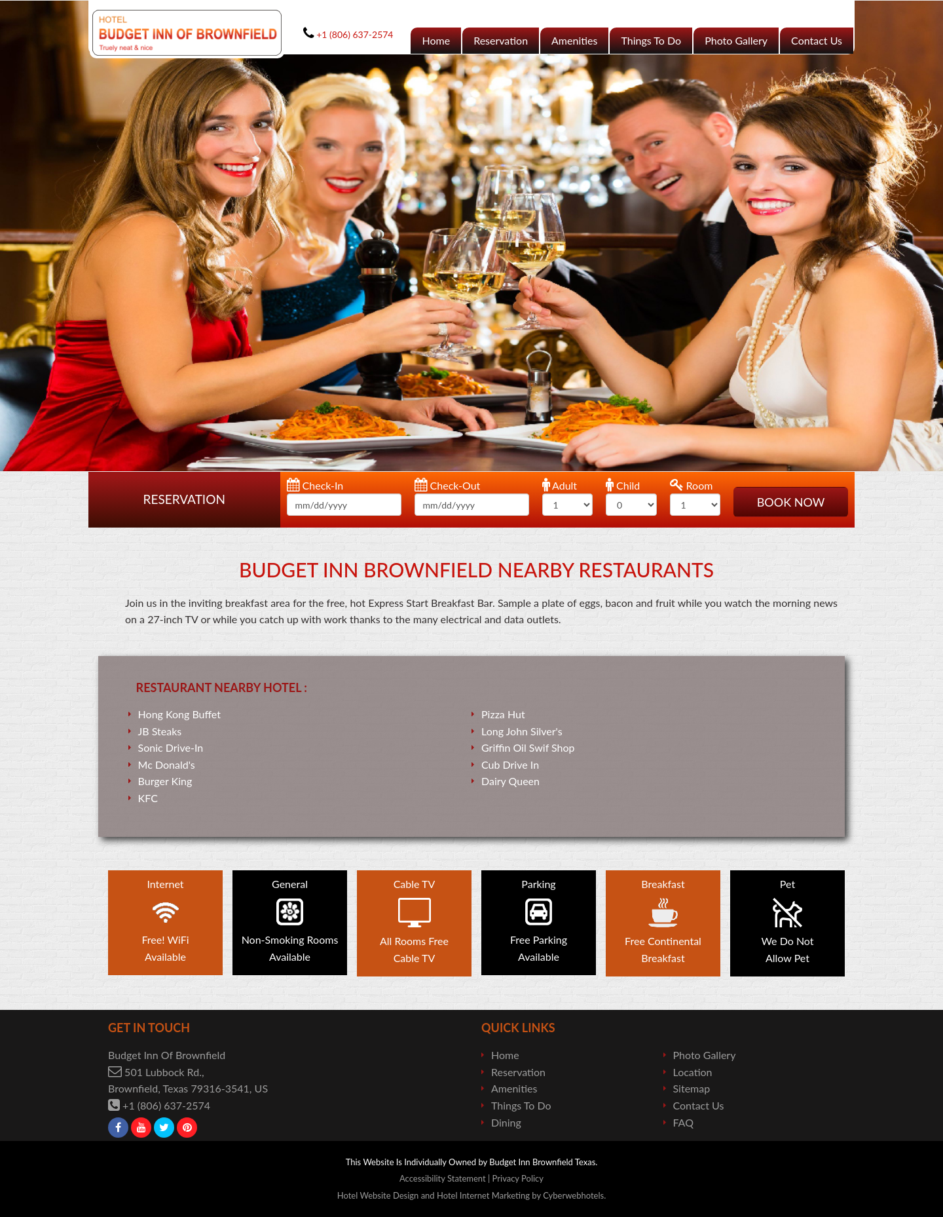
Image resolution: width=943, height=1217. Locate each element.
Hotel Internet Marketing (483, 1195)
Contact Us (816, 40)
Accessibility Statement (442, 1178)
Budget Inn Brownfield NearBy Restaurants (476, 569)
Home (436, 40)
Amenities (574, 40)
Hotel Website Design (378, 1195)
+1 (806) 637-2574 (166, 1105)
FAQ (683, 1122)
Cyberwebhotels (573, 1195)
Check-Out (448, 485)
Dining (506, 1122)
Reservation (500, 40)
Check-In (315, 485)
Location (692, 1072)
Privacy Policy (518, 1178)
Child (623, 485)
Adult (560, 485)
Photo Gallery (736, 40)
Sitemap (692, 1088)
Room (691, 485)
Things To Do (651, 40)
